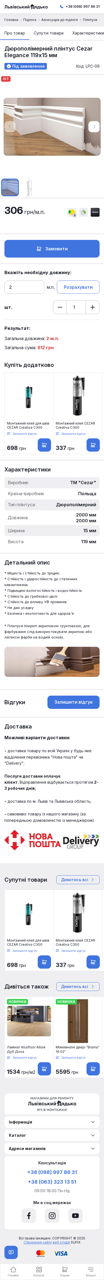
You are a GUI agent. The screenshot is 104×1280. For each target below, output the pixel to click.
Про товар (14, 33)
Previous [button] (10, 126)
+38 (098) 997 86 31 (83, 6)
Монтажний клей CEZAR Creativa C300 (75, 425)
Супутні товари (49, 33)
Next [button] (94, 126)
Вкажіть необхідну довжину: (38, 272)
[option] (52, 126)
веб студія (61, 1242)
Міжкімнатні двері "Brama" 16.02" (77, 1049)
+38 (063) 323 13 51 (52, 1182)
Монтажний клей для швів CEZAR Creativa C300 (28, 425)
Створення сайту (38, 1242)
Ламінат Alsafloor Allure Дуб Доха (26, 1049)
